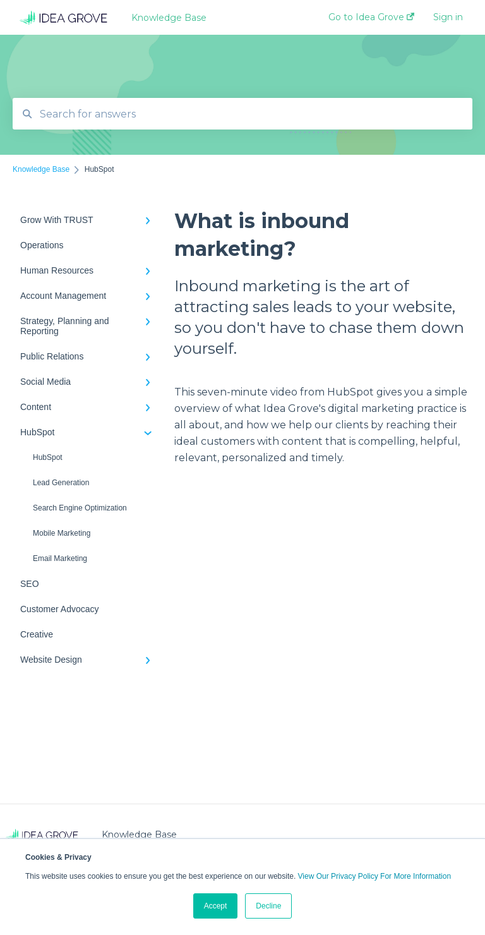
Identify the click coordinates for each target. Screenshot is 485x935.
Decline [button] (268, 906)
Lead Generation (61, 482)
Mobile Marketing (61, 533)
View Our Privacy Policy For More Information (375, 876)
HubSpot (48, 457)
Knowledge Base (169, 17)
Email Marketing (60, 558)
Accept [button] (215, 906)
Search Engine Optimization (80, 508)
